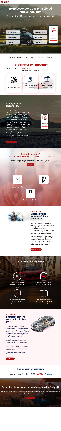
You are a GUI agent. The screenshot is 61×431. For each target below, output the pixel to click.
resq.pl (18, 87)
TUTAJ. (20, 133)
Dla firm (45, 2)
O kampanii (39, 2)
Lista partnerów (51, 2)
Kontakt (58, 2)
